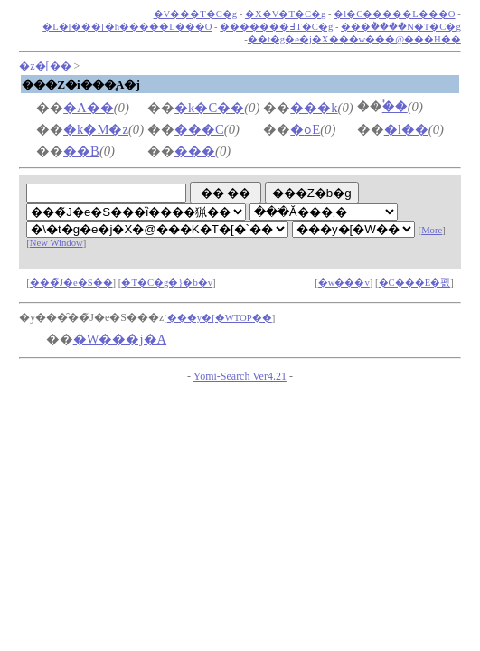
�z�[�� (45, 66)
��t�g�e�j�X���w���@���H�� (354, 39)
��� (194, 151)
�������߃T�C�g (276, 27)
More (431, 230)
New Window (56, 243)
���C (199, 129)
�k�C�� (209, 107)
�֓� (395, 106)
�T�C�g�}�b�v (166, 283)
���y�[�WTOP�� (219, 318)
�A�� (88, 107)
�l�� (406, 129)
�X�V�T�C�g (285, 14)
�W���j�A (120, 339)
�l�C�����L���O (394, 14)
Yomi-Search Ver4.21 (240, 376)
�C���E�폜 (415, 283)
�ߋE (305, 129)
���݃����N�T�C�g (401, 27)
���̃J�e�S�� (71, 283)
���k (313, 107)
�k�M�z (95, 129)
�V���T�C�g (196, 14)
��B (81, 151)
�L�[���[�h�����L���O (127, 27)
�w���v (344, 283)
